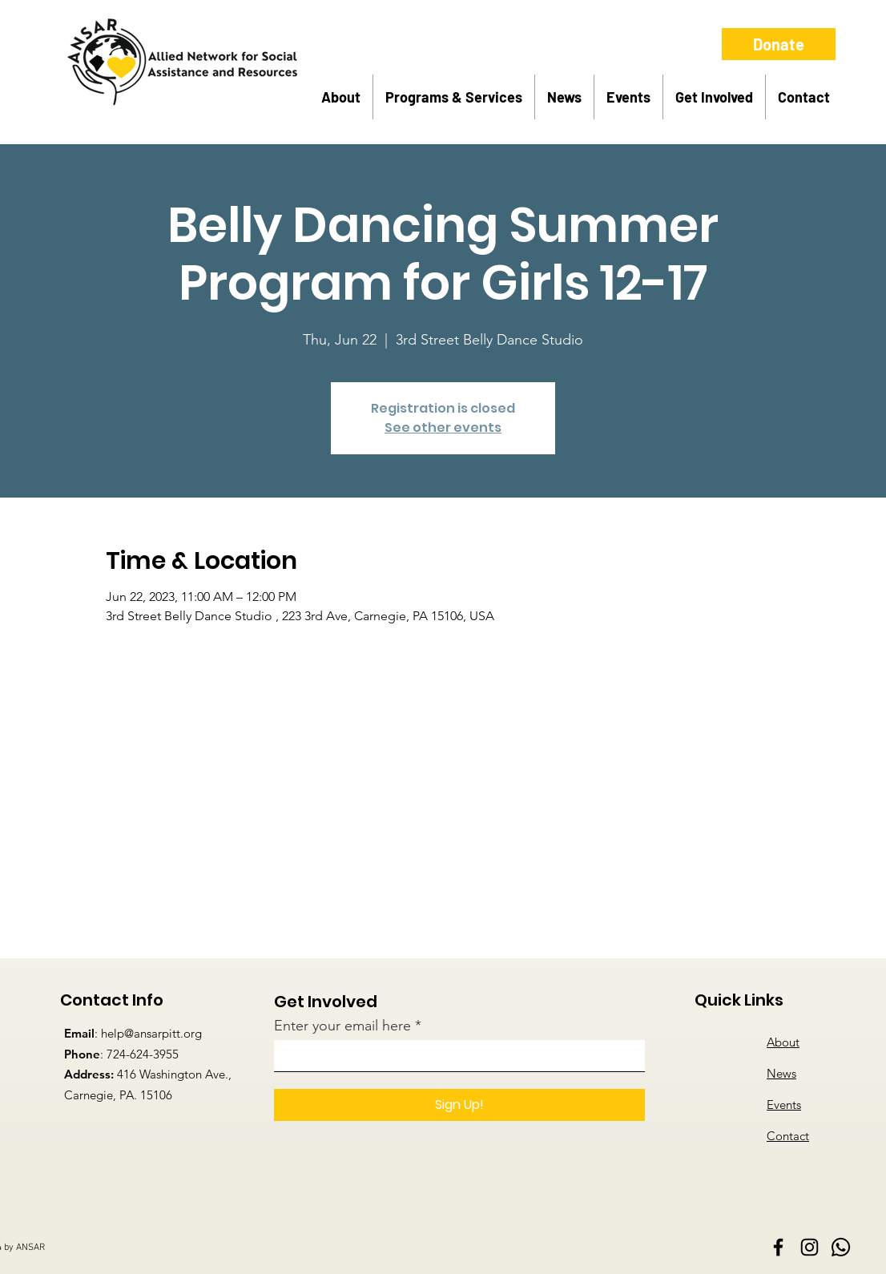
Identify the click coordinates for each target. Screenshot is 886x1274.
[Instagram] (809, 1247)
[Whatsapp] (840, 1247)
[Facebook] (778, 1247)
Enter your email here (342, 1025)
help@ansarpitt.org (151, 1033)
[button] (341, 97)
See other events (443, 427)
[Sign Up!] (459, 1105)
